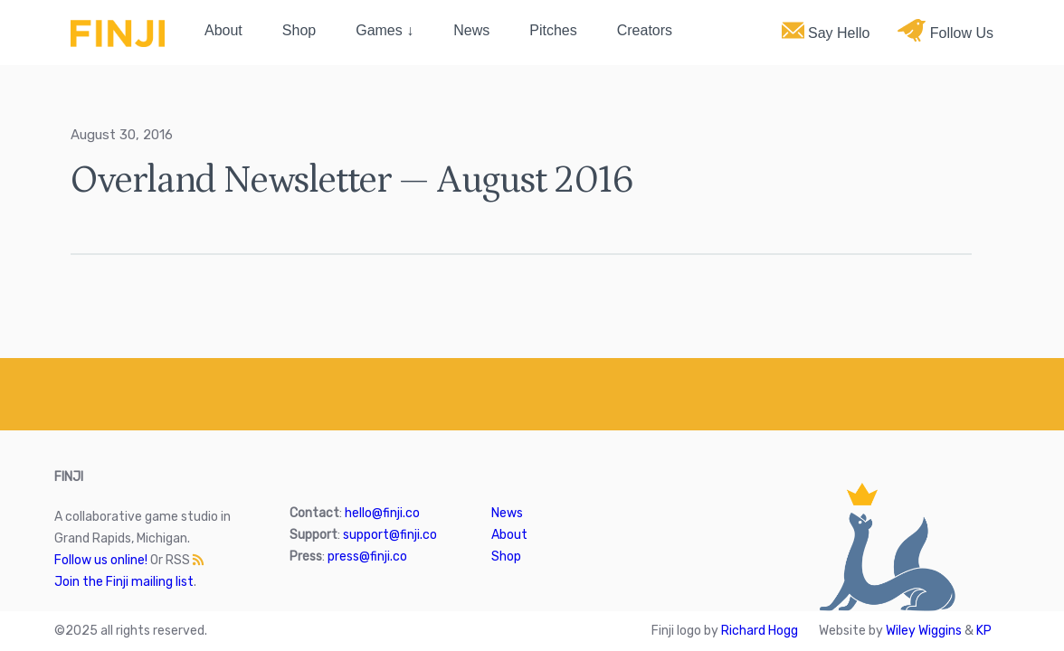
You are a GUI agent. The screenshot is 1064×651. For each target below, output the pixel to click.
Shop (299, 30)
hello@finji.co (382, 513)
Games (379, 30)
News (471, 30)
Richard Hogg (759, 630)
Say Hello (826, 30)
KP (984, 630)
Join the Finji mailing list (124, 582)
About (223, 30)
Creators (644, 30)
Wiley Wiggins (924, 630)
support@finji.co (390, 534)
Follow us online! (100, 560)
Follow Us (946, 30)
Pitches (552, 30)
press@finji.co (367, 556)
